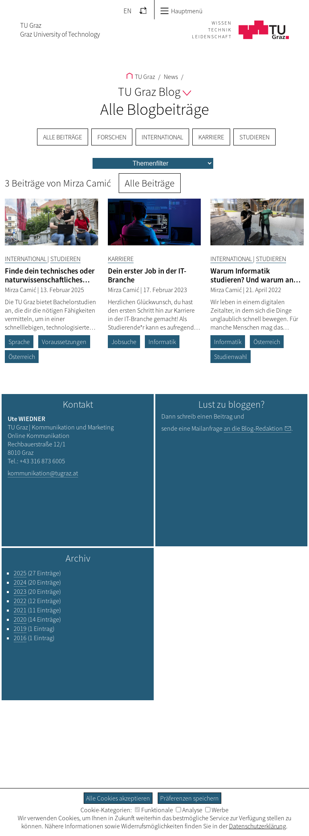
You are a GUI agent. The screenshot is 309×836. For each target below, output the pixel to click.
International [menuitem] (162, 137)
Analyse (189, 810)
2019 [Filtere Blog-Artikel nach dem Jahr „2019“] (20, 628)
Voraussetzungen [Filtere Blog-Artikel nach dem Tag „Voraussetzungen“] (64, 342)
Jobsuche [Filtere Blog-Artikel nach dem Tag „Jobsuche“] (123, 342)
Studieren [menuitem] (254, 137)
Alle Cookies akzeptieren (118, 798)
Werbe (217, 810)
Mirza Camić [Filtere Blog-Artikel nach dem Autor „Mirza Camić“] (21, 290)
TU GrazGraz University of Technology (60, 30)
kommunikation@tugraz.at (43, 473)
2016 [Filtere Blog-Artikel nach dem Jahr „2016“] (20, 638)
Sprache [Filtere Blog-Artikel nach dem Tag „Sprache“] (19, 342)
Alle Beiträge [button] (150, 183)
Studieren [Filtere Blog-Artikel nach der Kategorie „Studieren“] (65, 259)
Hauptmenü (181, 11)
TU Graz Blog (154, 91)
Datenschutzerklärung (257, 826)
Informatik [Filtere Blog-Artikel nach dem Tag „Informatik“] (162, 342)
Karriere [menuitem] (211, 137)
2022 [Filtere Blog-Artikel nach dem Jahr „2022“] (20, 601)
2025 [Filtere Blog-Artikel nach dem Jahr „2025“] (20, 573)
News (170, 77)
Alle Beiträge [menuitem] (62, 137)
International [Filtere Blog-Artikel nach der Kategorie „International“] (26, 259)
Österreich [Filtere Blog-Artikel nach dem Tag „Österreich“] (21, 357)
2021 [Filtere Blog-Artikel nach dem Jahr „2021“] (20, 610)
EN (128, 10)
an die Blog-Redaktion (253, 428)
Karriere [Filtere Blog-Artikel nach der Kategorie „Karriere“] (121, 259)
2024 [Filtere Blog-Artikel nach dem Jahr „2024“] (20, 582)
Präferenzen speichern (189, 798)
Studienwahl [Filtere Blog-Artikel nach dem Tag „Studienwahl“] (230, 357)
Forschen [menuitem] (111, 137)
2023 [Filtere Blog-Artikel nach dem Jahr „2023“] (20, 591)
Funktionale (154, 810)
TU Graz (140, 77)
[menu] (153, 163)
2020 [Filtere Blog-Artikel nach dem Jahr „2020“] (20, 619)
